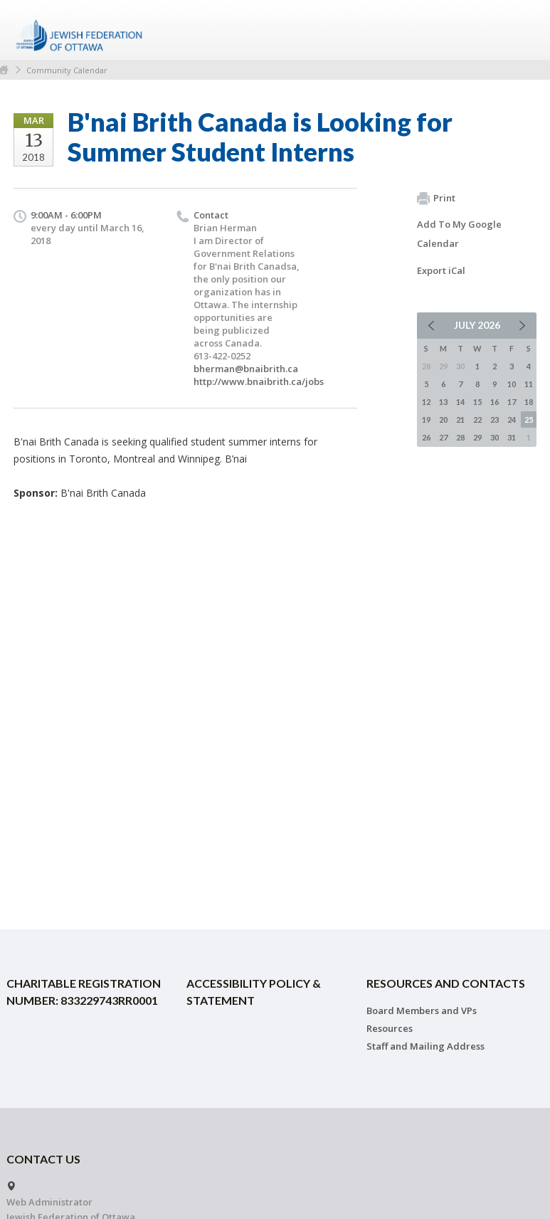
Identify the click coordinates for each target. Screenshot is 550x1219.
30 (494, 437)
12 (426, 401)
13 (443, 401)
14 (460, 401)
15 (477, 401)
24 (511, 419)
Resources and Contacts (445, 983)
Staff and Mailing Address (425, 1046)
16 (494, 401)
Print (436, 198)
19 (426, 419)
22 (477, 419)
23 (494, 419)
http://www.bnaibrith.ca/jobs (259, 381)
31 (511, 437)
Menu (520, 30)
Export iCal (441, 270)
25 (528, 419)
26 (426, 437)
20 (443, 419)
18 (528, 401)
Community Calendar (66, 70)
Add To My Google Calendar (459, 234)
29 (477, 437)
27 (443, 437)
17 (511, 401)
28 (460, 437)
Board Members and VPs (421, 1010)
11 (528, 384)
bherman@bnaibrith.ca (246, 368)
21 (460, 419)
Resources (389, 1028)
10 (511, 384)
